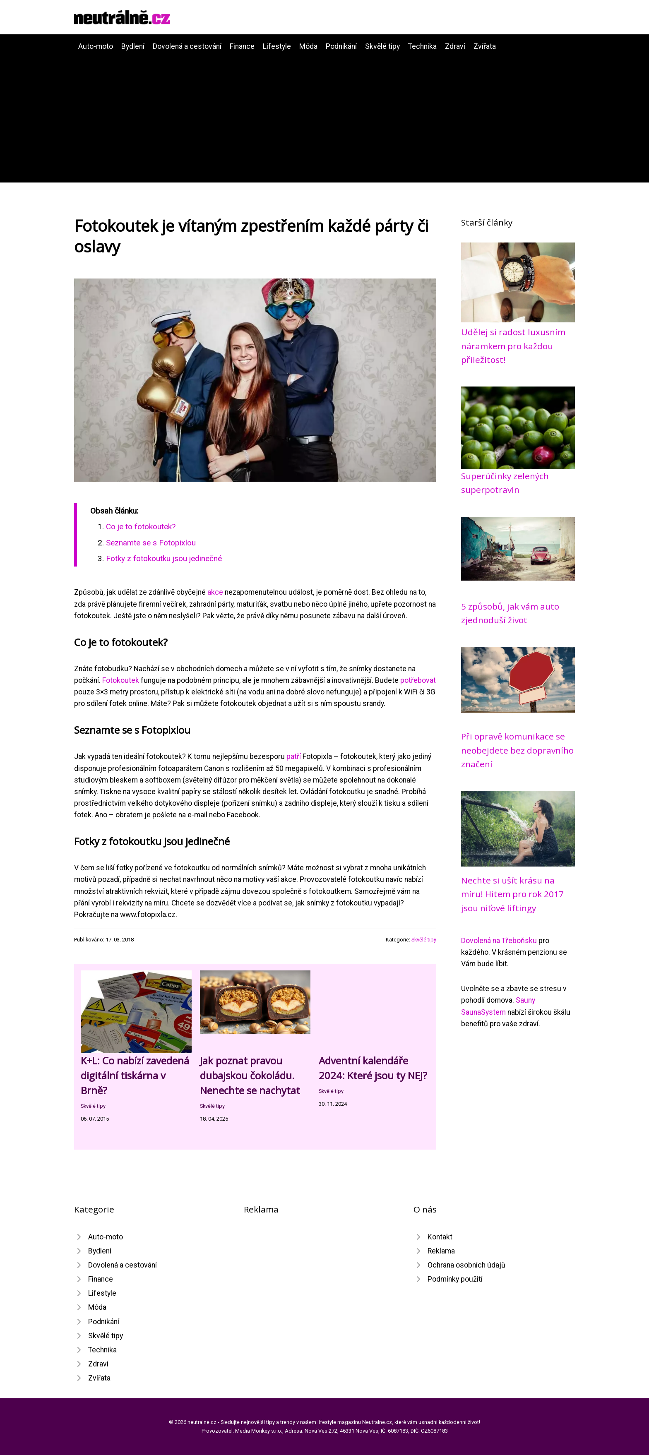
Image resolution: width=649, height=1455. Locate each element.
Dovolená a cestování (187, 46)
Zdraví (455, 46)
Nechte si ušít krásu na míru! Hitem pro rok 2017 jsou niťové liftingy (512, 894)
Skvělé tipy (382, 46)
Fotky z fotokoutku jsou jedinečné (164, 558)
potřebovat (418, 680)
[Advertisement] (324, 114)
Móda (308, 46)
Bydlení (132, 46)
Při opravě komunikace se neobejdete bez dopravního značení (517, 750)
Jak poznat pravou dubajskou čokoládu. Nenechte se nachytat (250, 1075)
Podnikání (341, 46)
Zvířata (485, 46)
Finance (242, 46)
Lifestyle (277, 46)
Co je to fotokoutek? (140, 526)
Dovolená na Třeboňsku (499, 940)
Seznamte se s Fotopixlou (151, 542)
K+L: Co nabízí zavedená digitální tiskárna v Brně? (135, 1075)
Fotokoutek (120, 680)
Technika (422, 46)
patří (293, 756)
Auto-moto (95, 46)
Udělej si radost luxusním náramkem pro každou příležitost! (513, 345)
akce (215, 592)
